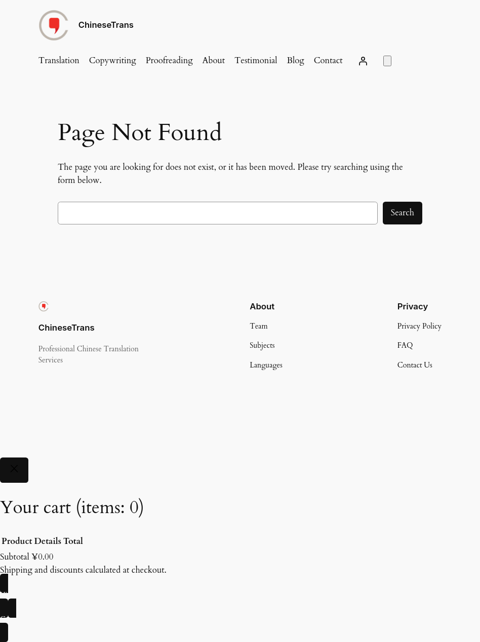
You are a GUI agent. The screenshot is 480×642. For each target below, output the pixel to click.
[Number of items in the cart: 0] (387, 61)
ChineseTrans (106, 25)
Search (402, 212)
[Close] (14, 470)
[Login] (363, 60)
